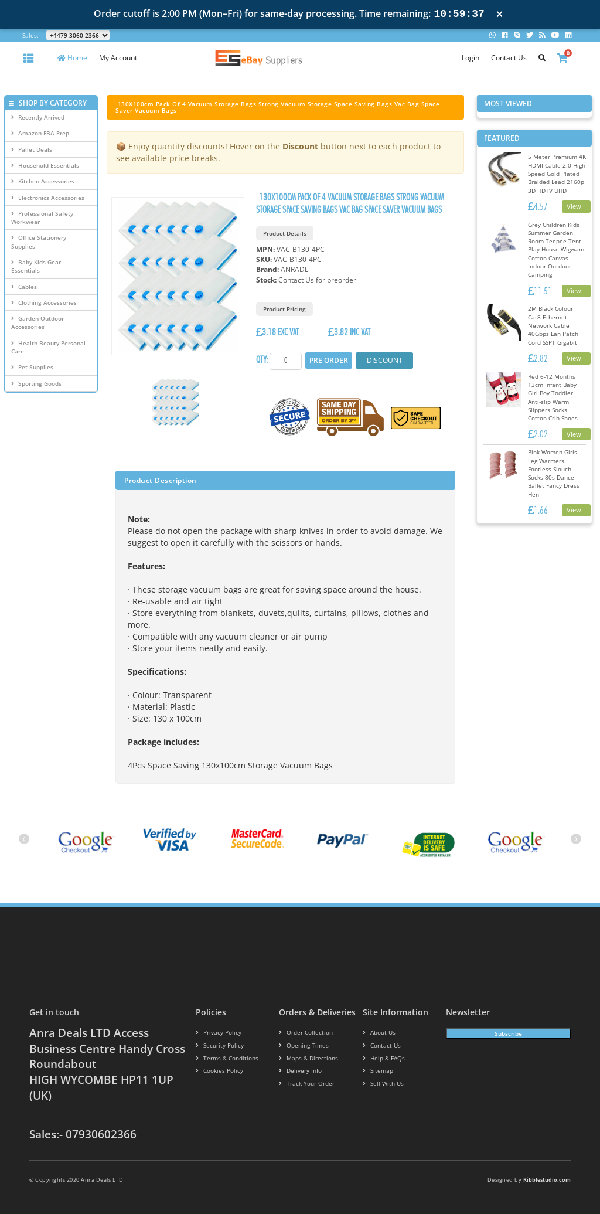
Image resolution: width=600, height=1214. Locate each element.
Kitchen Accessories (42, 181)
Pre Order (328, 360)
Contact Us (509, 58)
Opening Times (301, 1045)
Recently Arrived (37, 117)
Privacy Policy (215, 1032)
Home (72, 58)
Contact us (379, 1045)
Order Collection (302, 1032)
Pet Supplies (32, 367)
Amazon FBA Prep (40, 133)
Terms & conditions (223, 1058)
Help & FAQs (382, 1058)
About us (378, 1032)
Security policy (216, 1045)
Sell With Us (380, 1083)
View (574, 206)
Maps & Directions (304, 1058)
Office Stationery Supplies (38, 241)
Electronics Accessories (47, 197)
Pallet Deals (31, 149)
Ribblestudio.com (547, 1180)
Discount (381, 360)
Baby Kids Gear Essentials (36, 266)
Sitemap (376, 1071)
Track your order (304, 1083)
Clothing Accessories (44, 302)
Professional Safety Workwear (42, 217)
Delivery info (298, 1071)
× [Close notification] (499, 14)
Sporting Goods (36, 383)
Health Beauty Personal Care (48, 347)
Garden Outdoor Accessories (37, 322)
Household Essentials (45, 165)
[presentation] (24, 839)
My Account (118, 58)
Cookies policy (216, 1071)
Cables (24, 287)
